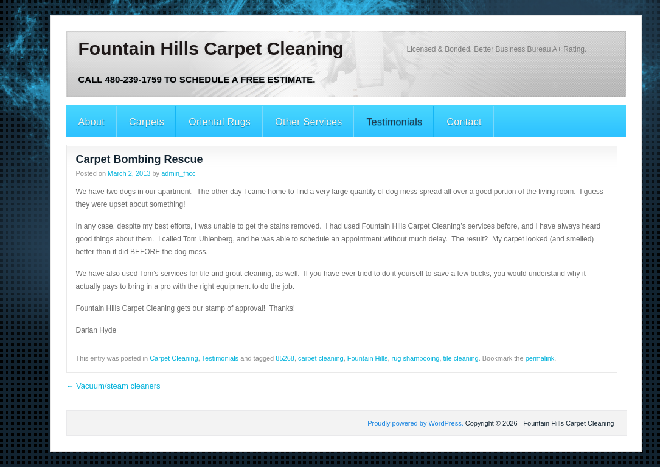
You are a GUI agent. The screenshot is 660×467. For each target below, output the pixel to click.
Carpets (146, 122)
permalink (540, 358)
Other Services (308, 122)
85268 (285, 358)
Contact (463, 122)
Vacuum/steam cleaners (113, 385)
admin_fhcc (178, 173)
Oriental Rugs (220, 122)
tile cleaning (461, 358)
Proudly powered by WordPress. (415, 423)
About (91, 122)
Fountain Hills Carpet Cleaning (211, 48)
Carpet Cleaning (174, 358)
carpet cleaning (321, 358)
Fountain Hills (367, 358)
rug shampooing (416, 358)
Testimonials (394, 122)
